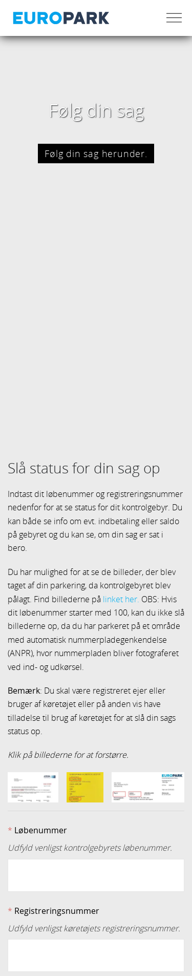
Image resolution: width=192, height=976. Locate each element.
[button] (33, 783)
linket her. (121, 595)
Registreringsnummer (56, 906)
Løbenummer (40, 826)
